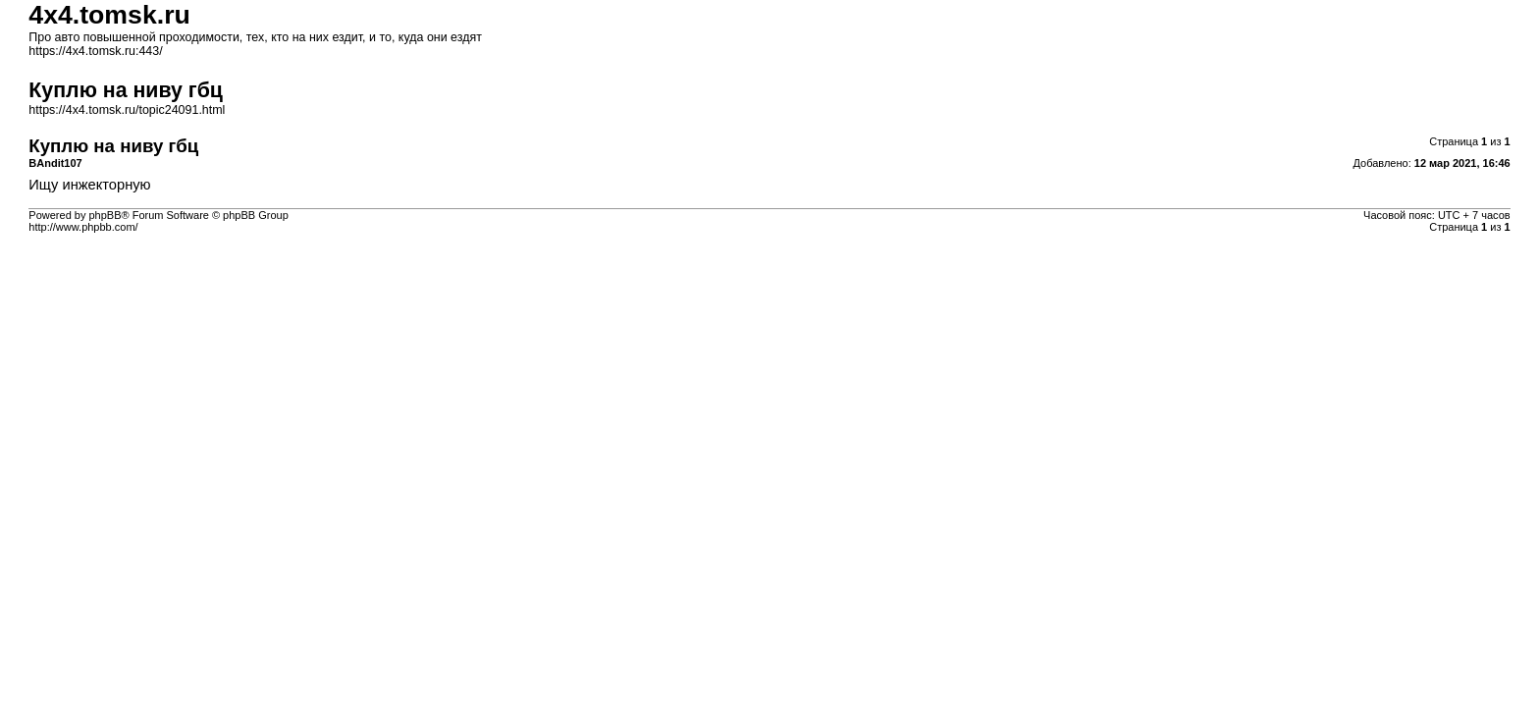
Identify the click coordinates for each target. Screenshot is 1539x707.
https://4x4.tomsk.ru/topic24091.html (126, 110)
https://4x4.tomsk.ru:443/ (95, 51)
